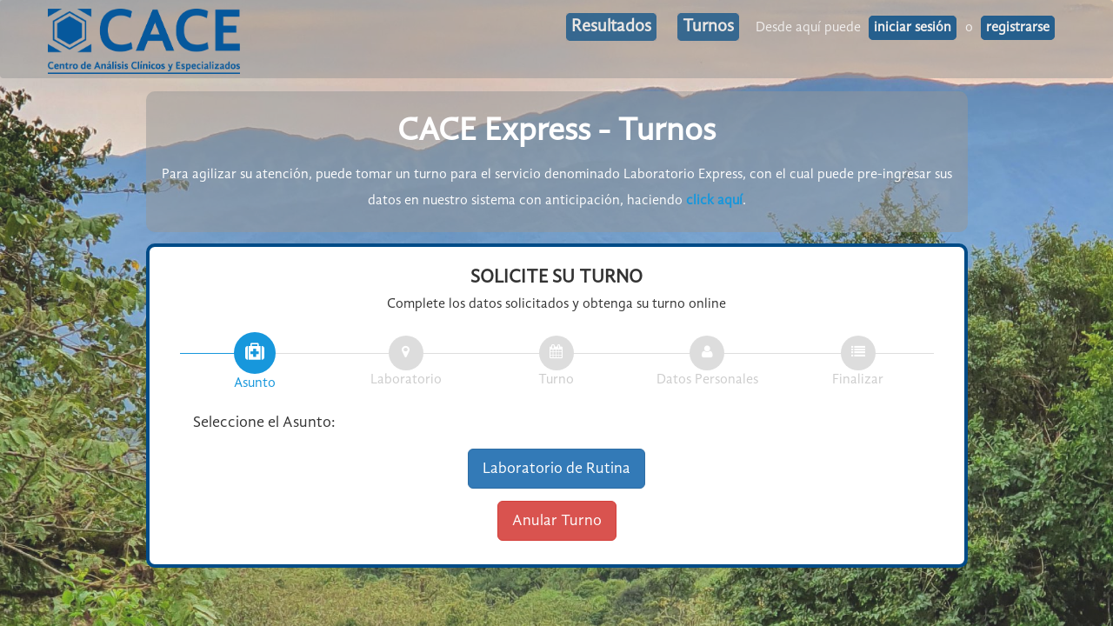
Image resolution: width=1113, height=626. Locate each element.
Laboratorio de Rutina (556, 468)
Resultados (611, 27)
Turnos (708, 27)
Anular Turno (557, 521)
